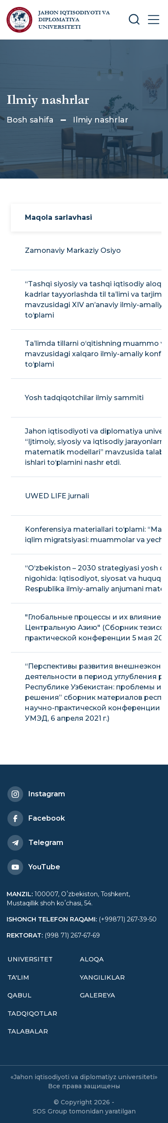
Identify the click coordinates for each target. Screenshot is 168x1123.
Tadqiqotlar (32, 1013)
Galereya (97, 995)
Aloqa (92, 959)
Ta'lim (18, 977)
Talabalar (27, 1031)
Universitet (30, 959)
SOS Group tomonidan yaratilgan (84, 1111)
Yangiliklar (102, 977)
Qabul (19, 995)
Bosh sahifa (30, 120)
